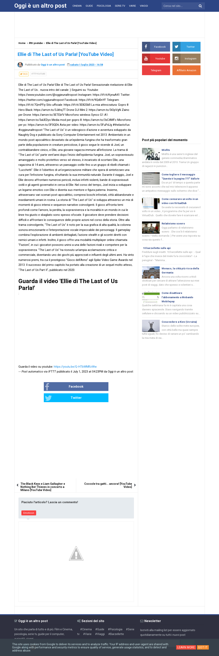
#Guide (99, 618)
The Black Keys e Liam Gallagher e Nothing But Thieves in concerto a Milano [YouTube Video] (42, 475)
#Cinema (86, 618)
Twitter (89, 387)
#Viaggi (100, 622)
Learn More (186, 647)
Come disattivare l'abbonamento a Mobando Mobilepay (178, 304)
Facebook (51, 387)
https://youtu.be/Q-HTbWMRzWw (75, 366)
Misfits (166, 150)
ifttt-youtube (38, 74)
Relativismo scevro (173, 229)
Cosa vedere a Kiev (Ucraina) (180, 329)
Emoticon (28, 501)
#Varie (87, 622)
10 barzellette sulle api (157, 254)
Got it (203, 647)
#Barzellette (116, 622)
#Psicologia (115, 618)
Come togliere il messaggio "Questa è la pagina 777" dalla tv (180, 179)
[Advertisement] (109, 24)
